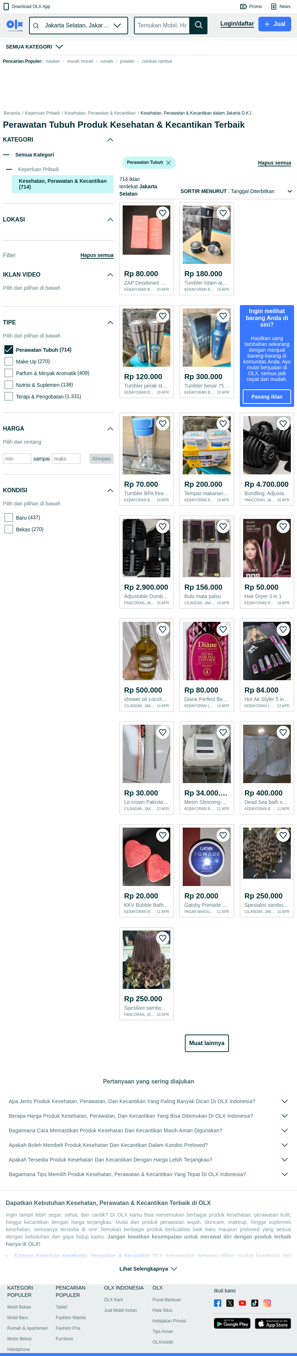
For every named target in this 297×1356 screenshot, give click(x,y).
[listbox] (168, 162)
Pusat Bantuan (167, 1299)
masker (52, 61)
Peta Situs (163, 1310)
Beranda (12, 113)
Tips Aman (163, 1331)
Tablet (61, 1307)
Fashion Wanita (71, 1317)
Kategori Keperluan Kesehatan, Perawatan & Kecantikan (84, 1256)
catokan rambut (157, 61)
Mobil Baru (17, 1317)
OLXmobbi (163, 1342)
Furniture (64, 1338)
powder (127, 61)
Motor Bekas (19, 1338)
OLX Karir (113, 1299)
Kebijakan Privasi (169, 1321)
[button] (26, 6)
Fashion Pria (68, 1328)
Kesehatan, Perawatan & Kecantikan (99, 113)
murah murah (80, 61)
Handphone (18, 1349)
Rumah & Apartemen (27, 1328)
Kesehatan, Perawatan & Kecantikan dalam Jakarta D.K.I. (196, 113)
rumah (106, 61)
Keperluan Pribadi (42, 113)
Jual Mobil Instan (120, 1310)
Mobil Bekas (19, 1307)
